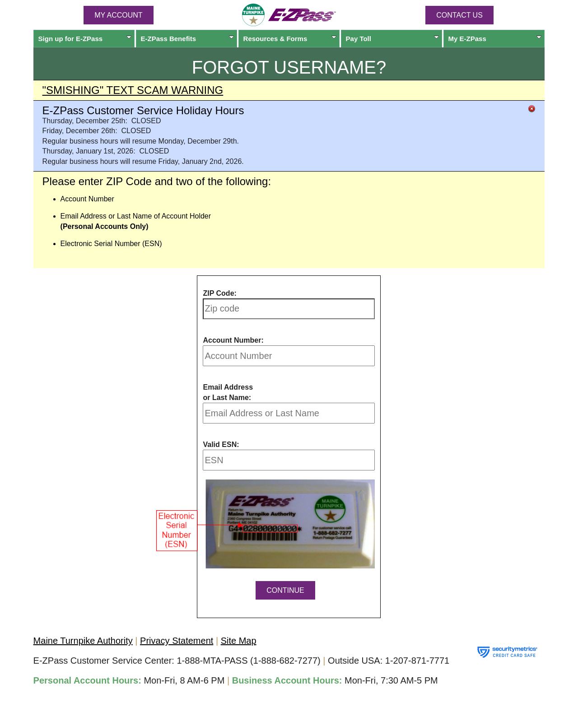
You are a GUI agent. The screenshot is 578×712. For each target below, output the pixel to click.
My (495, 38)
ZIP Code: (219, 293)
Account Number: (233, 340)
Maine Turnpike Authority (83, 641)
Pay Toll (392, 38)
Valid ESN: (221, 444)
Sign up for (85, 38)
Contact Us (459, 15)
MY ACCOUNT (118, 15)
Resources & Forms (290, 38)
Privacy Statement (176, 641)
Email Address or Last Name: (228, 392)
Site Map (238, 641)
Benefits (187, 38)
